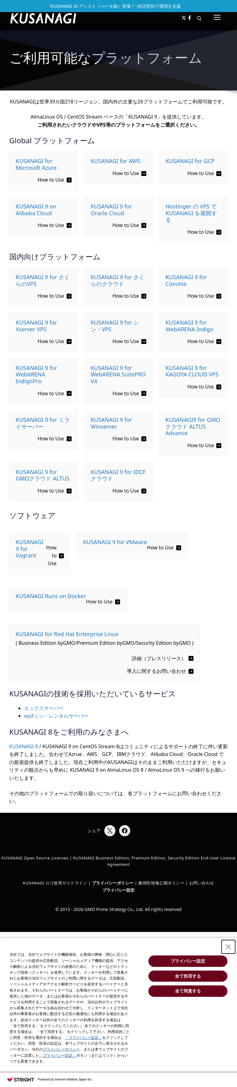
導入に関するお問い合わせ (156, 671)
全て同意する (188, 990)
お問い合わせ (201, 883)
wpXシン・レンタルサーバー (56, 715)
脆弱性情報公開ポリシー (161, 883)
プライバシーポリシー (61, 1049)
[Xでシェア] (109, 830)
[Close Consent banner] (228, 947)
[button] (199, 18)
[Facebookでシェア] (124, 830)
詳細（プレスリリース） (159, 658)
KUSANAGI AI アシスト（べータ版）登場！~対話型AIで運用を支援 (115, 6)
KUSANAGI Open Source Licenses (35, 858)
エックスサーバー (44, 708)
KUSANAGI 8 (23, 746)
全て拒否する (188, 976)
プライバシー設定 (118, 890)
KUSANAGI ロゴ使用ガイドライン (55, 883)
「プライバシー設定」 (83, 1037)
